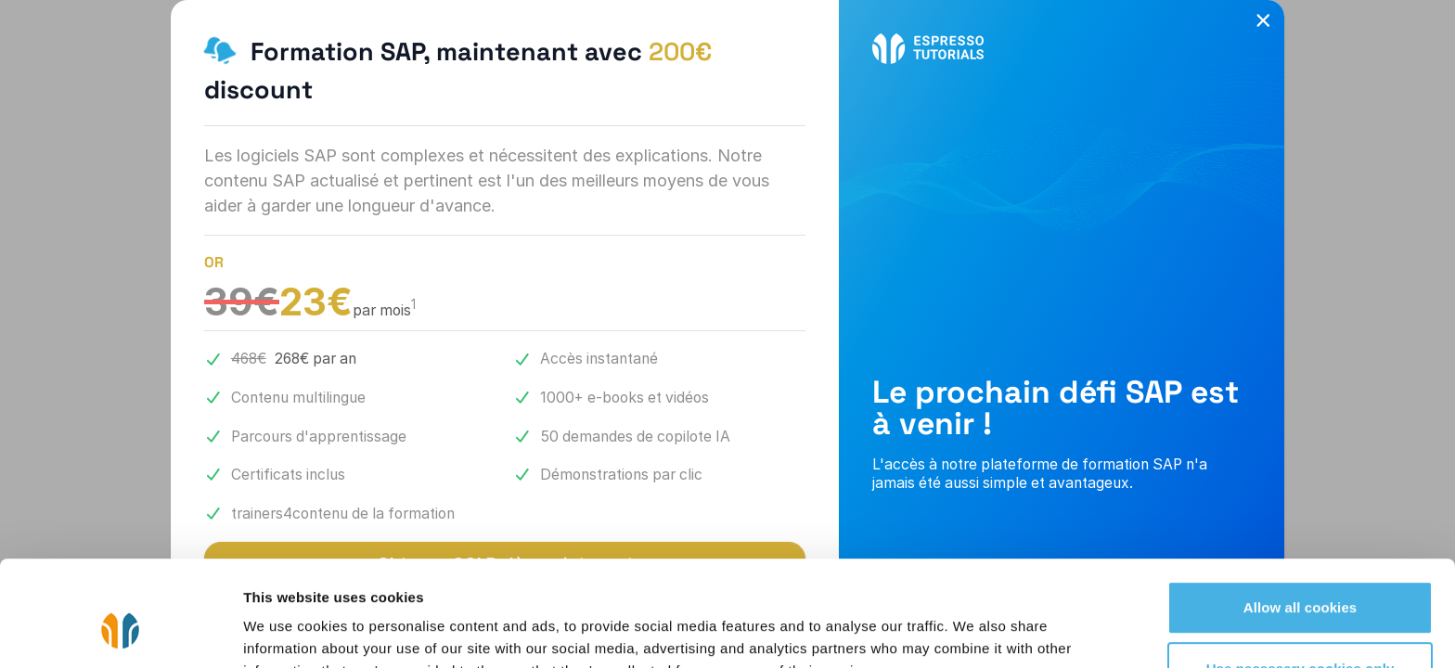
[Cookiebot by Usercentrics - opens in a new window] (120, 632)
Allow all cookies (1300, 517)
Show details (286, 631)
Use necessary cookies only (1300, 577)
